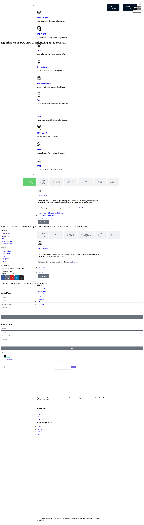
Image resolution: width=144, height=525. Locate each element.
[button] (2, 352)
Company (39, 405)
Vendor (38, 282)
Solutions (39, 227)
